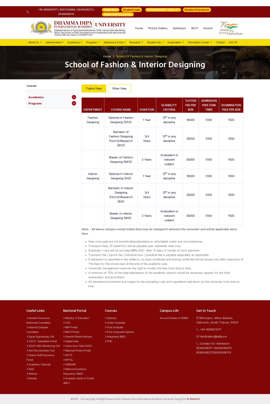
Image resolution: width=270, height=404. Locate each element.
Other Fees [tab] (119, 88)
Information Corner (199, 42)
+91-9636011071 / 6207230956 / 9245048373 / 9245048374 (61, 11)
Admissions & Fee (113, 42)
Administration (53, 42)
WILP (194, 28)
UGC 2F (233, 42)
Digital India (70, 341)
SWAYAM (69, 364)
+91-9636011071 (208, 329)
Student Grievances (197, 9)
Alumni (207, 28)
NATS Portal (71, 331)
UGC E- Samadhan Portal (42, 341)
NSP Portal (70, 327)
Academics (74, 42)
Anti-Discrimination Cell (40, 350)
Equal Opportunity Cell (40, 336)
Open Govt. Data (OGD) (77, 345)
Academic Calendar (39, 364)
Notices (32, 373)
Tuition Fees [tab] (94, 88)
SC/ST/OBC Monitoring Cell (43, 345)
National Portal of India (77, 350)
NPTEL (68, 359)
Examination (175, 42)
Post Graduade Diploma (119, 331)
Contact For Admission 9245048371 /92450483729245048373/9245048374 (214, 348)
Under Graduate (115, 322)
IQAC (30, 369)
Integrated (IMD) (115, 336)
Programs (92, 42)
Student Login (131, 9)
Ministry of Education (76, 318)
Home (139, 28)
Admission (179, 28)
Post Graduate (114, 327)
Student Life (154, 42)
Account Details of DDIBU (174, 318)
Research (135, 42)
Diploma (110, 318)
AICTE (67, 355)
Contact (220, 42)
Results (32, 378)
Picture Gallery (158, 28)
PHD (108, 341)
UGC (67, 322)
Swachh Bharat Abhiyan (77, 336)
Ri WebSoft (193, 398)
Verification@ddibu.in (211, 336)
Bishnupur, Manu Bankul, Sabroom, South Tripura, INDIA (217, 320)
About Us (34, 42)
